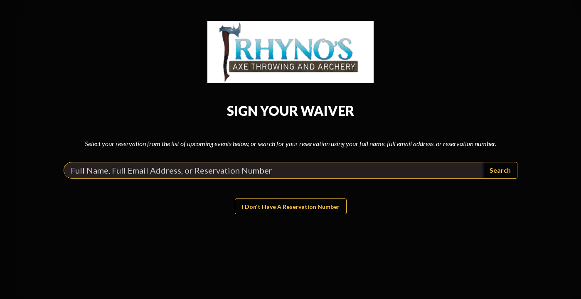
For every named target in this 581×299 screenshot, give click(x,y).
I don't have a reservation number (291, 206)
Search (500, 170)
